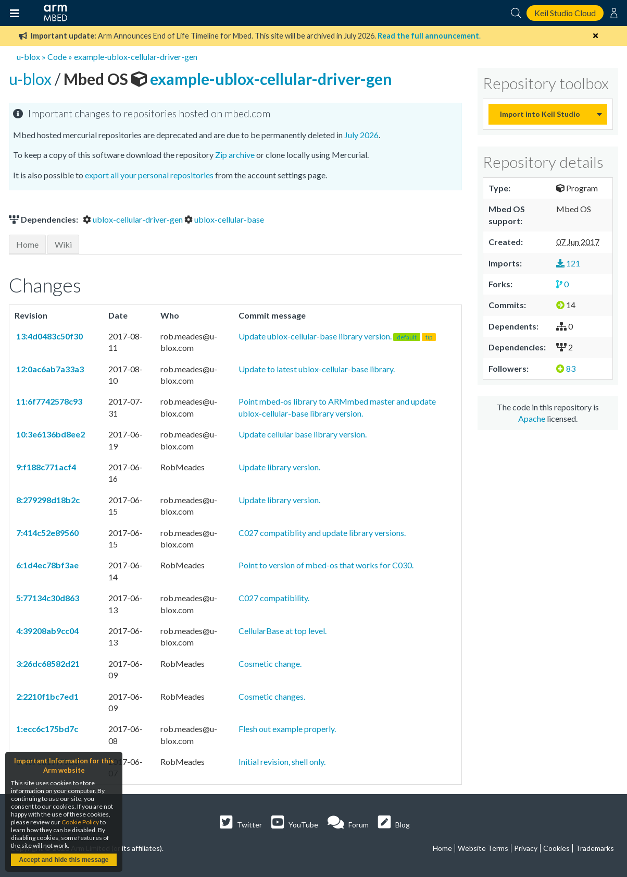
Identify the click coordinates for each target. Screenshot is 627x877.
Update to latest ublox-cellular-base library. (317, 369)
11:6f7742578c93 (48, 401)
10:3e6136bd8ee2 (50, 434)
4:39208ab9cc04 (47, 631)
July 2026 (361, 135)
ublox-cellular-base (224, 219)
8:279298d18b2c (47, 500)
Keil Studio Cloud (565, 13)
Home (27, 244)
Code (57, 57)
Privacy (525, 848)
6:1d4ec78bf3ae (47, 565)
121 (568, 263)
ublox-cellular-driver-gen (133, 219)
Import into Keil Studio (540, 113)
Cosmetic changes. (272, 696)
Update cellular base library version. (303, 434)
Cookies (556, 848)
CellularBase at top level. (283, 631)
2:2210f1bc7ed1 (47, 696)
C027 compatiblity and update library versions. (322, 533)
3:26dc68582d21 (47, 663)
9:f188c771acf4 (45, 467)
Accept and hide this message (63, 859)
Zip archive (235, 155)
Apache (531, 418)
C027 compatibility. (274, 598)
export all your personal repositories (149, 175)
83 (565, 368)
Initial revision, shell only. (282, 761)
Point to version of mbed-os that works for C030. (326, 565)
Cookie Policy (80, 822)
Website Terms (483, 848)
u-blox (28, 57)
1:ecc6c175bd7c (46, 729)
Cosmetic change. (270, 663)
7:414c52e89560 (47, 533)
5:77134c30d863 (47, 598)
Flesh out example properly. (287, 729)
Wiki (63, 244)
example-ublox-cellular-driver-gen (135, 57)
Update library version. (279, 467)
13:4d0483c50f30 (49, 336)
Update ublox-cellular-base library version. (337, 336)
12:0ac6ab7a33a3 (49, 369)
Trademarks (594, 848)
